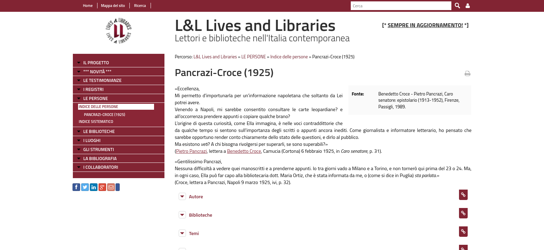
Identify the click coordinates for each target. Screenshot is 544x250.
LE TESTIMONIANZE (102, 80)
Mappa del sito (113, 5)
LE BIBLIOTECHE (99, 131)
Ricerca (139, 5)
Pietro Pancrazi (191, 151)
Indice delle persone (98, 106)
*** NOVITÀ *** (97, 71)
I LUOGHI (92, 140)
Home (88, 5)
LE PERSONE (95, 98)
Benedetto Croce (244, 151)
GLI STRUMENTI (98, 149)
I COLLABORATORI (100, 167)
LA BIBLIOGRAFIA (100, 158)
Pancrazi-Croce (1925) (104, 114)
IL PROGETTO (96, 62)
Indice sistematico (96, 121)
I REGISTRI (93, 89)
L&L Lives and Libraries (215, 56)
